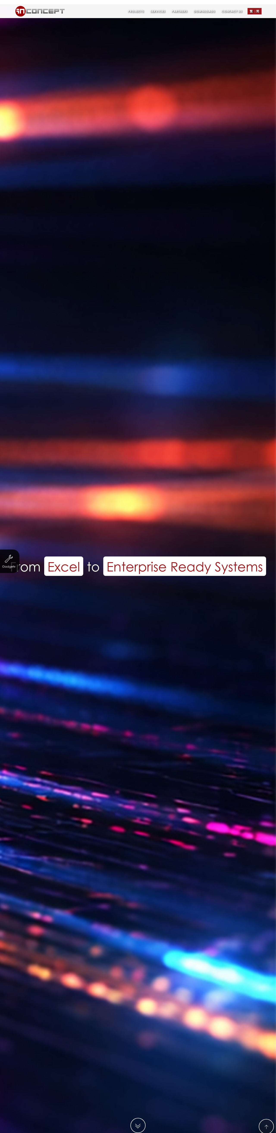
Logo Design (190, 604)
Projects (136, 5)
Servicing (99, 596)
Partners (179, 5)
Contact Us (231, 5)
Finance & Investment (136, 596)
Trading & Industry (179, 596)
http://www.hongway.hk (148, 583)
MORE (138, 698)
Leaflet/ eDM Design (152, 604)
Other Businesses (89, 604)
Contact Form (157, 867)
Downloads (204, 5)
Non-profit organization (61, 596)
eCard (119, 604)
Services (157, 5)
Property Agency (220, 596)
